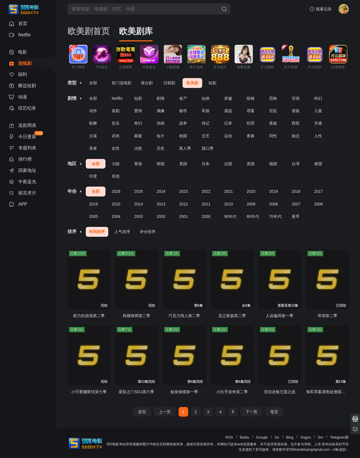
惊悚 (251, 98)
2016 (93, 204)
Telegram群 (339, 437)
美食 (93, 148)
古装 (93, 136)
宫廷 (273, 111)
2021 (228, 191)
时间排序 (97, 231)
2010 (228, 204)
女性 (116, 148)
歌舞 (93, 123)
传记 (206, 123)
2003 (138, 216)
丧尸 (183, 98)
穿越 (228, 98)
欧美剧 (192, 83)
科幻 (318, 98)
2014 (138, 204)
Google (262, 437)
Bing (289, 437)
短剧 (212, 83)
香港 (138, 163)
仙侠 (206, 98)
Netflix (117, 98)
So (277, 437)
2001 (183, 216)
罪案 (251, 111)
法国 (228, 163)
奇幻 (138, 123)
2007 (296, 204)
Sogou (305, 437)
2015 (116, 204)
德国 (273, 163)
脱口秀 (207, 148)
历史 (161, 148)
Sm (320, 437)
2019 (273, 191)
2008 (273, 204)
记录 (228, 123)
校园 (183, 136)
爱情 (138, 111)
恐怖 (273, 98)
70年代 (275, 216)
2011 (206, 204)
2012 (183, 204)
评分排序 (148, 231)
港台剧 (147, 83)
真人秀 (185, 148)
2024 (161, 191)
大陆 (116, 163)
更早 (296, 216)
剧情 (161, 98)
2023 (183, 191)
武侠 (116, 136)
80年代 (253, 216)
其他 (116, 176)
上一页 (165, 412)
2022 (206, 191)
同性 (273, 136)
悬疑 (273, 123)
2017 (318, 191)
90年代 (230, 216)
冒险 (296, 111)
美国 (183, 163)
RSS (229, 437)
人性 (318, 136)
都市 (183, 111)
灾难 (318, 123)
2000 (206, 216)
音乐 (116, 123)
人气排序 (122, 231)
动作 (93, 111)
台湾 (296, 163)
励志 (296, 136)
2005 (93, 216)
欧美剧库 (136, 31)
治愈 (138, 148)
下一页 (251, 412)
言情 (296, 98)
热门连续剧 (121, 83)
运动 (228, 136)
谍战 (228, 111)
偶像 (161, 111)
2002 (161, 216)
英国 (251, 163)
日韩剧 (169, 83)
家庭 (138, 136)
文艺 (206, 136)
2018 (296, 191)
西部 (296, 123)
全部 (93, 83)
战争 (183, 123)
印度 (93, 176)
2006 (318, 204)
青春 (251, 136)
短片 (161, 136)
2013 (161, 204)
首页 (142, 412)
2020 (251, 191)
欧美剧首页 (89, 31)
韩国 (161, 163)
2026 (116, 191)
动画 (161, 123)
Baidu (244, 437)
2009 (251, 204)
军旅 (206, 111)
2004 (116, 216)
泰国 (318, 163)
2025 (138, 191)
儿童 (318, 111)
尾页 (274, 412)
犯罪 (251, 123)
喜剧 (116, 111)
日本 (206, 163)
